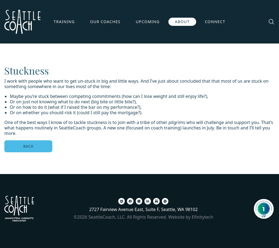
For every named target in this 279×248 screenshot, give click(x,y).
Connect (215, 21)
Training (64, 21)
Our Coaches (105, 21)
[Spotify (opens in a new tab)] (165, 201)
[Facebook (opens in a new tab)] (130, 201)
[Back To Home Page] (19, 209)
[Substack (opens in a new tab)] (156, 201)
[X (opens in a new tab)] (139, 201)
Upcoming (148, 21)
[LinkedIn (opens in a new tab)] (147, 201)
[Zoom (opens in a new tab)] (121, 201)
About (182, 21)
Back (28, 146)
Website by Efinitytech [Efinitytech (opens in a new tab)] (190, 217)
